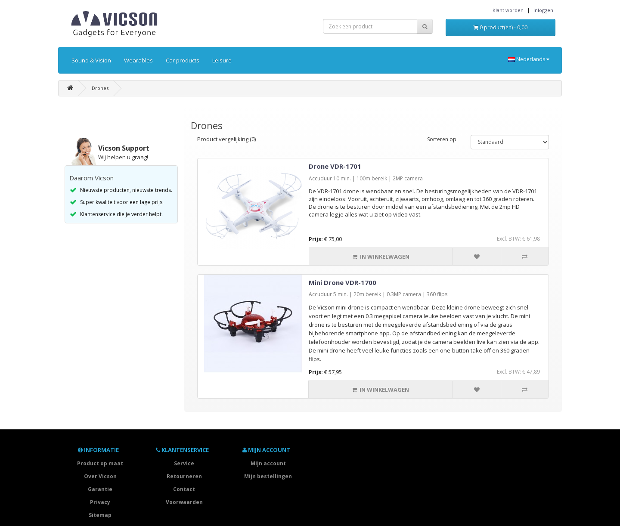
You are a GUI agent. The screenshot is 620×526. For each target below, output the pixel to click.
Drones (100, 88)
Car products (182, 60)
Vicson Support (123, 148)
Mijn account (268, 463)
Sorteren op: (442, 139)
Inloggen (543, 10)
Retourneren (184, 476)
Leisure (222, 60)
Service (184, 463)
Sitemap (100, 515)
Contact (184, 489)
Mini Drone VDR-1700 (342, 282)
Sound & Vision (91, 60)
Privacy (100, 502)
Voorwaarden (184, 502)
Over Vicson (100, 476)
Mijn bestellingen (268, 476)
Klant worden (508, 10)
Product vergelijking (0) (226, 139)
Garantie (100, 489)
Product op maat (100, 463)
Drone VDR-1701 (335, 166)
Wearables (138, 60)
